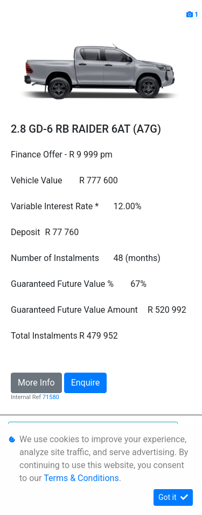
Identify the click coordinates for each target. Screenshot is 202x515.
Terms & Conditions (81, 478)
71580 (51, 397)
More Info (36, 382)
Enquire (85, 382)
